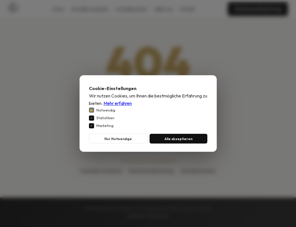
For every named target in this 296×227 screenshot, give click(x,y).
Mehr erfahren (118, 103)
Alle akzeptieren (178, 138)
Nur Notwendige (118, 138)
